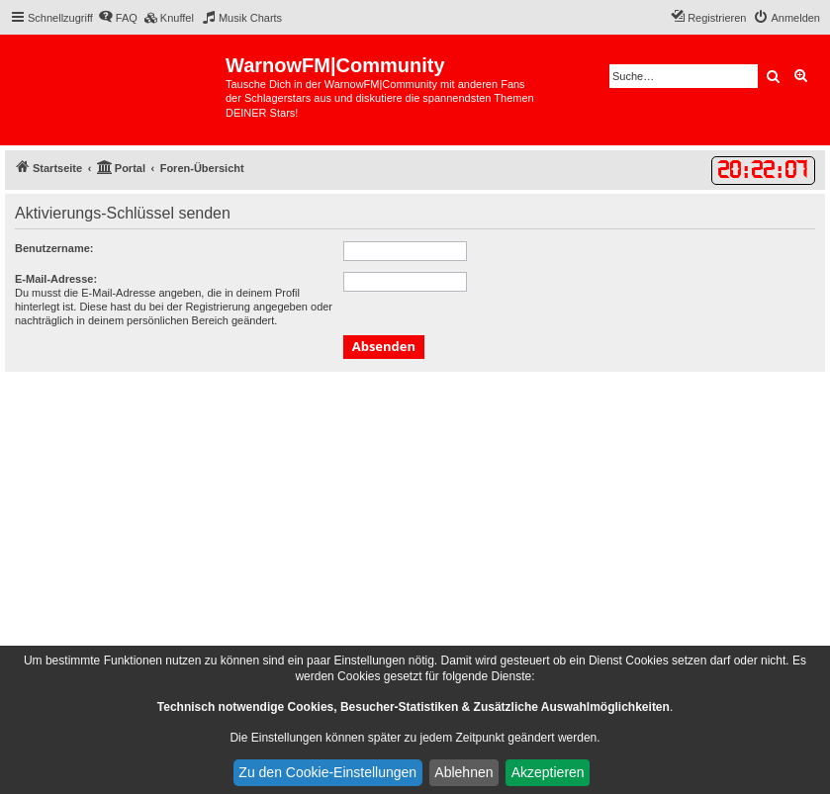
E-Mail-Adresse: (56, 279)
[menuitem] (118, 18)
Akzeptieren (548, 772)
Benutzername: (54, 248)
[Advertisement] (415, 520)
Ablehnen (463, 772)
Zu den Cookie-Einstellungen (327, 772)
